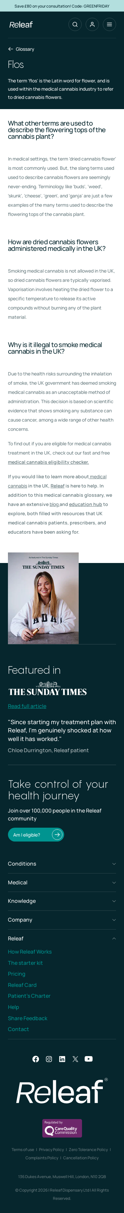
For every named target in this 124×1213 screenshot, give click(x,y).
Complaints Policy (41, 1158)
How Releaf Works (30, 951)
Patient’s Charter (29, 995)
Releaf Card (22, 985)
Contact (18, 1029)
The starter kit (25, 962)
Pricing (16, 973)
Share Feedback (27, 1018)
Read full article (27, 706)
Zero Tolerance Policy (88, 1149)
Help (13, 1007)
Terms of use (23, 1149)
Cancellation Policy (81, 1158)
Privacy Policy (51, 1149)
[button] (92, 24)
